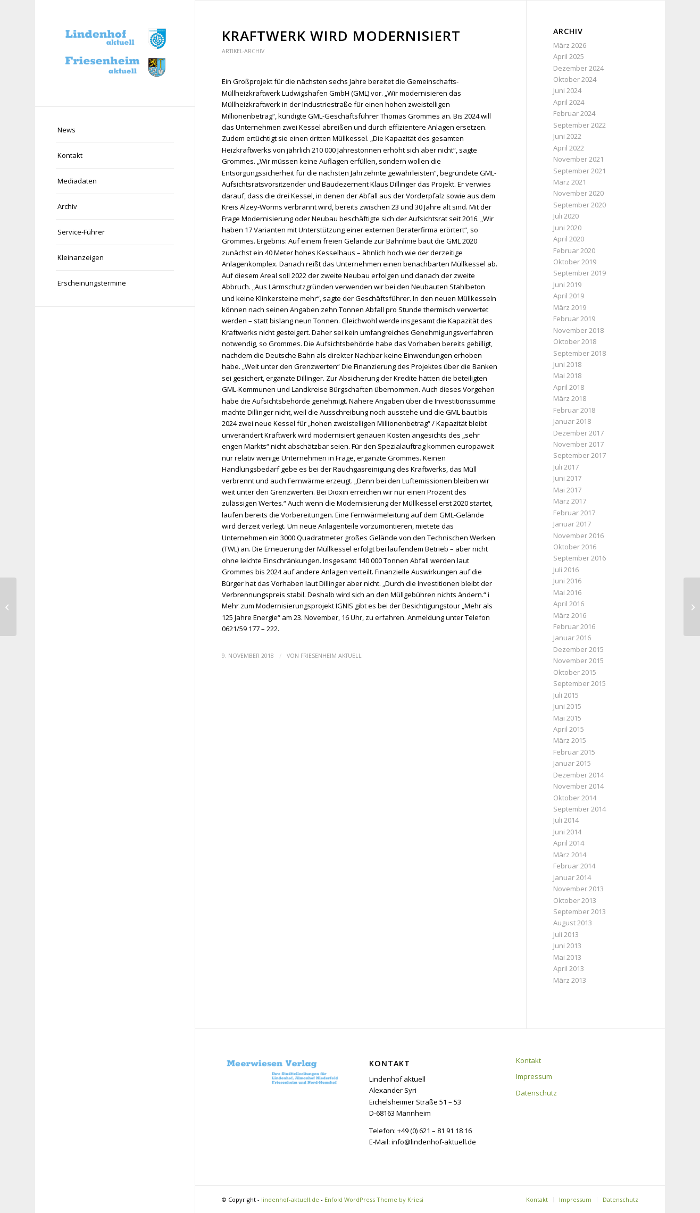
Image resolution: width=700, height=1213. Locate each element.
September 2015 (579, 683)
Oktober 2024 (574, 79)
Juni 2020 (567, 227)
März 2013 (569, 980)
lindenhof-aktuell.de (290, 1199)
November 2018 (578, 330)
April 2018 (568, 387)
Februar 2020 (574, 250)
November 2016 (578, 535)
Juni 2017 (567, 478)
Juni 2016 (567, 580)
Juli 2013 (566, 934)
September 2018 (579, 353)
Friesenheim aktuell (331, 655)
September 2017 (579, 455)
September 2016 (579, 558)
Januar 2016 (572, 637)
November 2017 (578, 444)
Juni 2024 (567, 90)
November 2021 (578, 159)
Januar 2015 (572, 763)
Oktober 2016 (574, 546)
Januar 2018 (572, 421)
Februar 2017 (574, 512)
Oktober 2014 (574, 797)
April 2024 (568, 102)
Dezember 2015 (578, 649)
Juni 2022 (567, 136)
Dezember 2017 (578, 433)
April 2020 (568, 239)
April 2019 (568, 295)
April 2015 (568, 729)
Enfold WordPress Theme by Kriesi (373, 1199)
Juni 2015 (567, 706)
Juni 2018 (567, 364)
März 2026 (569, 45)
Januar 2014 (572, 877)
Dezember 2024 (578, 68)
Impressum (534, 1076)
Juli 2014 (566, 820)
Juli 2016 (566, 569)
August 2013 (572, 922)
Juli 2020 (566, 216)
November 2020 (578, 193)
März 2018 (569, 398)
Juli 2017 (566, 467)
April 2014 (568, 843)
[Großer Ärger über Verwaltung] (8, 607)
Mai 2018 (567, 375)
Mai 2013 (567, 957)
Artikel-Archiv (243, 51)
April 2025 (568, 56)
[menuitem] (115, 130)
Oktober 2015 (574, 672)
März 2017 (569, 501)
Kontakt (528, 1060)
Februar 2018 (574, 410)
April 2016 (568, 603)
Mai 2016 (567, 592)
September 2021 (579, 170)
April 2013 (568, 968)
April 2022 (568, 148)
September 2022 (579, 125)
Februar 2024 (574, 113)
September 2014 (579, 809)
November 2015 (578, 660)
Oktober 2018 (574, 341)
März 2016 (569, 615)
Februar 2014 (574, 866)
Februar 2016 (574, 626)
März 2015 (569, 740)
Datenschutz (536, 1093)
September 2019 (579, 273)
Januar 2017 (572, 524)
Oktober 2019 (574, 261)
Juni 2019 (567, 284)
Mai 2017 (567, 490)
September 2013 (579, 911)
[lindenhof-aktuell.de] (114, 53)
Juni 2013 (567, 945)
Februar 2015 (574, 752)
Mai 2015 (567, 718)
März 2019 (569, 307)
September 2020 (579, 205)
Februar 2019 (574, 318)
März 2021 (569, 182)
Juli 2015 (566, 695)
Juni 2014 (567, 831)
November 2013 (578, 888)
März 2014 (569, 854)
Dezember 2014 (578, 775)
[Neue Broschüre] (692, 607)
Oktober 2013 (574, 900)
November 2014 (578, 786)
